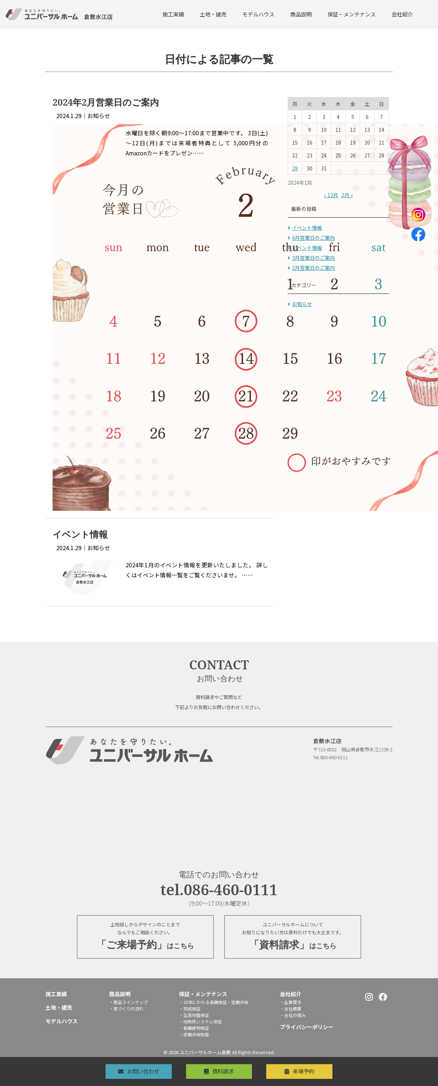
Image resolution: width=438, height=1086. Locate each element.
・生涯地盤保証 (194, 1016)
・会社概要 (290, 1009)
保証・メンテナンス (351, 14)
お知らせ (302, 303)
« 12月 (331, 195)
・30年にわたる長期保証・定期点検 (213, 1003)
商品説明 (301, 14)
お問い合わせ (138, 1071)
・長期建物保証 (194, 1029)
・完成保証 (189, 1009)
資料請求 (223, 1071)
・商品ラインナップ (128, 1003)
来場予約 (309, 1071)
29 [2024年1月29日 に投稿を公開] (295, 168)
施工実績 (173, 14)
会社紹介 (402, 14)
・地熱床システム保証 (200, 1022)
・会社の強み (293, 1016)
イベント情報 (307, 227)
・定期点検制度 (194, 1035)
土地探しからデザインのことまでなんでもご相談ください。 (145, 937)
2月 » (347, 195)
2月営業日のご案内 (313, 267)
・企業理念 (290, 1003)
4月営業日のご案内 (313, 237)
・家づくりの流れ (126, 1009)
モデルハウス (258, 14)
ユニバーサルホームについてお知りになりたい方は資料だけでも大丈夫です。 (293, 937)
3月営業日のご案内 (313, 257)
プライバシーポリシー (307, 1027)
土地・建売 (213, 14)
